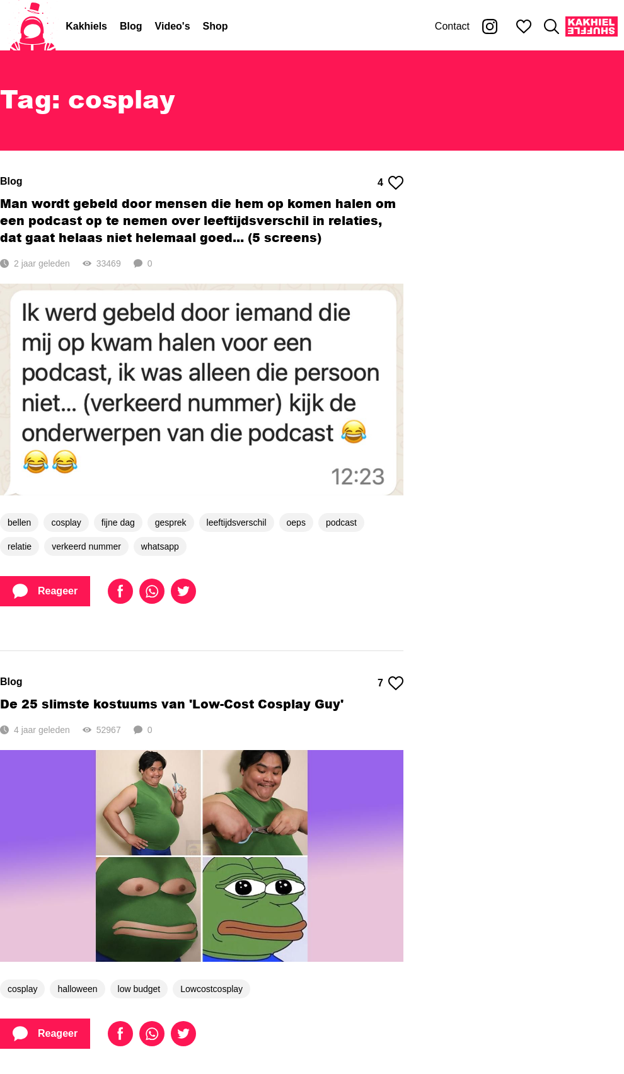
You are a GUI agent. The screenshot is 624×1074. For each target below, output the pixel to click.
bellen (19, 522)
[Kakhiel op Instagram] (490, 26)
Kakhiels (86, 26)
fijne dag (118, 522)
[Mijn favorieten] (524, 26)
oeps (296, 522)
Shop (215, 26)
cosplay (66, 522)
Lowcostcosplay (211, 989)
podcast (341, 522)
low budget (139, 989)
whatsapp (160, 546)
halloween (77, 989)
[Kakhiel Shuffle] (591, 26)
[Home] (32, 26)
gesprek (171, 522)
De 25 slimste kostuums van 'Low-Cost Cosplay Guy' (172, 703)
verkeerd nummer (86, 546)
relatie (20, 546)
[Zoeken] (551, 26)
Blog (131, 26)
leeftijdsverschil (237, 522)
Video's (172, 26)
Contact (452, 26)
